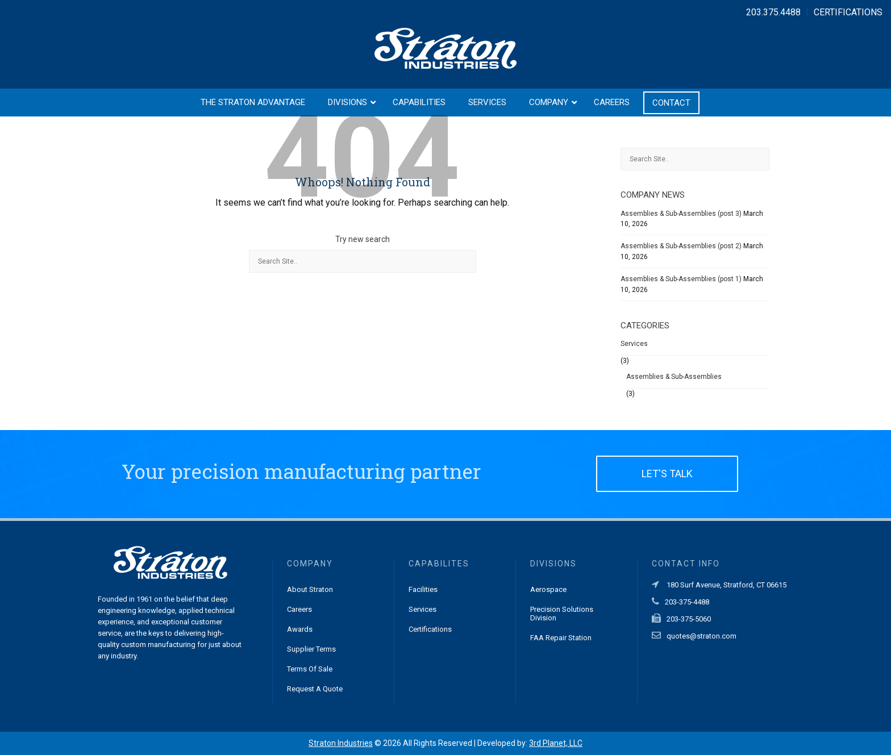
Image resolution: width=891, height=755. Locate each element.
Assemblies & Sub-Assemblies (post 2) (681, 246)
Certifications (430, 629)
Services (634, 344)
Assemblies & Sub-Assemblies (674, 377)
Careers (299, 609)
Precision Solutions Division (561, 613)
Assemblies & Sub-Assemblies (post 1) (681, 279)
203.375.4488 (773, 12)
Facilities (423, 589)
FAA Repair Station (561, 637)
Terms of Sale (309, 669)
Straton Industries (341, 743)
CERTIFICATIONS (848, 12)
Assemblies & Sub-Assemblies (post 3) (681, 214)
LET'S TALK (667, 473)
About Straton (310, 589)
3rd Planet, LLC (555, 743)
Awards (300, 629)
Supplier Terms (311, 649)
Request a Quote (315, 689)
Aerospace (548, 589)
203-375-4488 (687, 602)
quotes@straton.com (701, 636)
